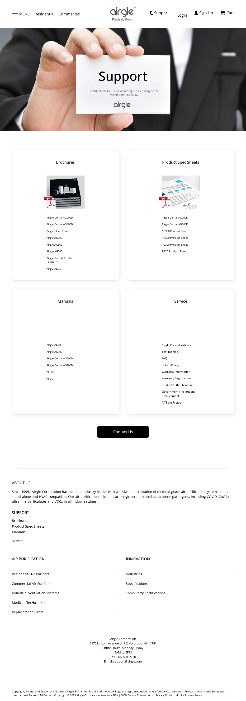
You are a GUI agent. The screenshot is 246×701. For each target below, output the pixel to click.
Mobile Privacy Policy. (189, 695)
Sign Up (203, 12)
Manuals (19, 532)
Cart (227, 12)
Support (159, 12)
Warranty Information (176, 372)
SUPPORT (20, 512)
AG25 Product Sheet (174, 251)
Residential (44, 14)
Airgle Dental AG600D (60, 224)
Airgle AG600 (54, 244)
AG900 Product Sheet (175, 231)
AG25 (50, 379)
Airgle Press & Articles (176, 345)
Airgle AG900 (54, 237)
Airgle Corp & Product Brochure (60, 260)
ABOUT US (21, 483)
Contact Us (123, 431)
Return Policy (170, 365)
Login (182, 15)
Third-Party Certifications (146, 593)
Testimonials (170, 352)
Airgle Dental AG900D (60, 217)
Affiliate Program (173, 403)
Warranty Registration (176, 378)
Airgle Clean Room (58, 231)
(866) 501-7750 (126, 657)
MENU (21, 14)
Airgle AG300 (54, 251)
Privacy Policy (164, 695)
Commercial (69, 14)
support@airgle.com (127, 661)
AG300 (50, 372)
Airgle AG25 (54, 269)
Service (17, 541)
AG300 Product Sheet (175, 244)
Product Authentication (177, 385)
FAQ (164, 358)
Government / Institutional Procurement (179, 394)
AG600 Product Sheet (175, 237)
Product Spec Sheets (28, 526)
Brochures (20, 520)
